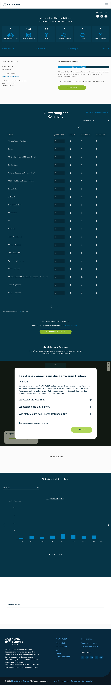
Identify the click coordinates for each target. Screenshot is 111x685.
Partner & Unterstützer (89, 643)
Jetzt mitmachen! (72, 87)
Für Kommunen (61, 647)
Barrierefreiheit (87, 681)
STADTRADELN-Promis (89, 647)
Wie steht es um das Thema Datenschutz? (43, 414)
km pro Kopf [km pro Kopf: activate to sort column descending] (100, 135)
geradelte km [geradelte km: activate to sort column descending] (59, 135)
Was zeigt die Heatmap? (33, 399)
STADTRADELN (61, 639)
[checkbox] (55, 423)
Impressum (65, 681)
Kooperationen (86, 639)
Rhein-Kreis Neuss (71, 325)
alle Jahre (6, 488)
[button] (4, 524)
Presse (58, 653)
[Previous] (53, 465)
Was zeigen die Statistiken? (34, 406)
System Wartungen (63, 657)
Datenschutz (75, 681)
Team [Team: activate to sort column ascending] (10, 135)
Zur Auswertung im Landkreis (55, 332)
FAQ (57, 650)
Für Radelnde (60, 643)
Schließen (81, 430)
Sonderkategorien (88, 120)
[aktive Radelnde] (86, 134)
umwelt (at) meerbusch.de (10, 76)
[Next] (58, 465)
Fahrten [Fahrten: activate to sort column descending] (72, 135)
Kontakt (56, 681)
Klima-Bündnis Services (20, 681)
